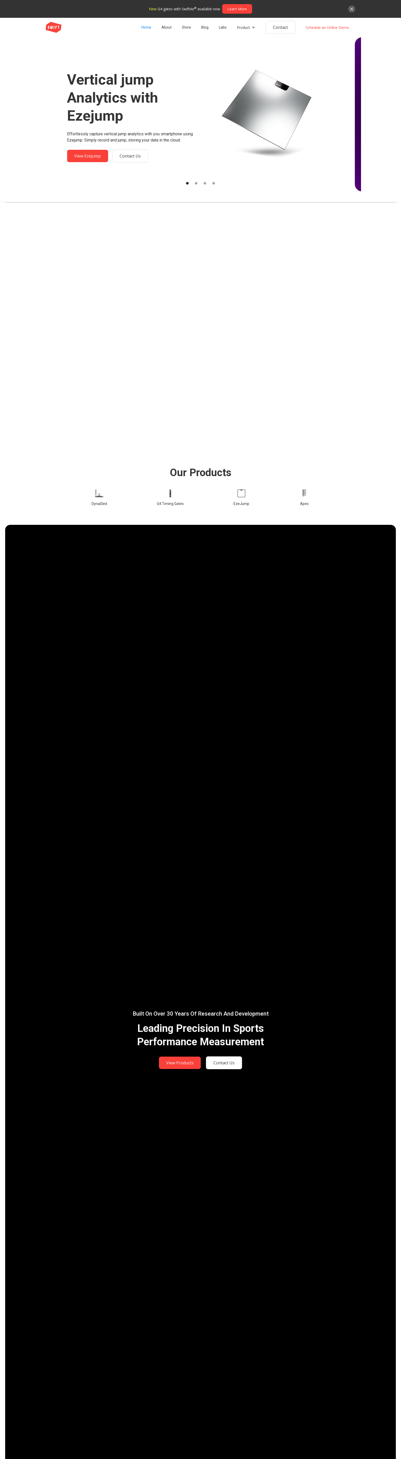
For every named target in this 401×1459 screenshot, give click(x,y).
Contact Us (136, 156)
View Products (180, 1063)
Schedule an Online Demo (327, 27)
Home (146, 27)
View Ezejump (93, 156)
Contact (280, 27)
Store (186, 27)
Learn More (237, 8)
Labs (223, 27)
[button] (246, 27)
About (167, 27)
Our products (200, 473)
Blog (204, 27)
